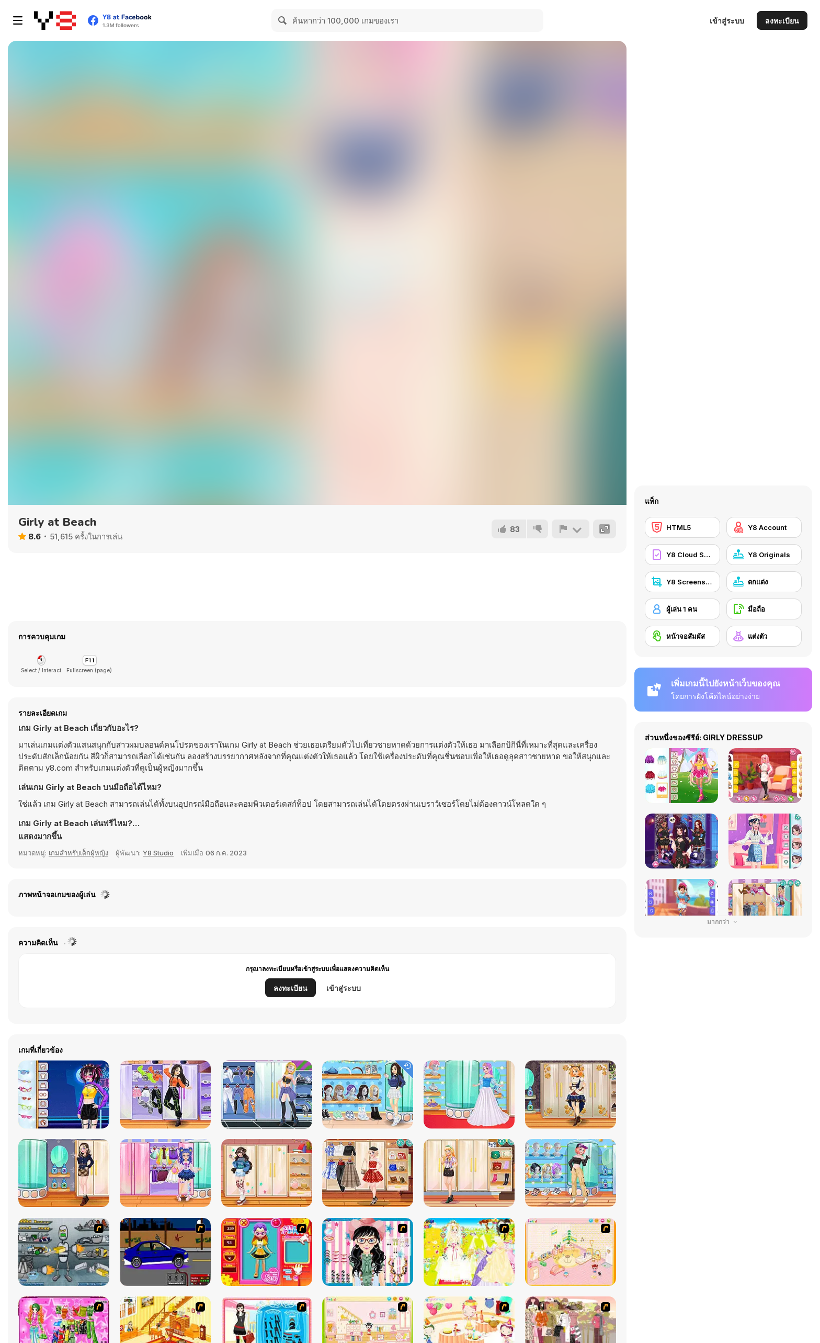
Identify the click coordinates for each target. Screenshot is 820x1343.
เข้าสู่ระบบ (727, 20)
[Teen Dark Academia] (63, 1173)
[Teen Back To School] (367, 1094)
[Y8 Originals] (764, 554)
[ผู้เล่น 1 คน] (682, 609)
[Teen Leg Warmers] (266, 1173)
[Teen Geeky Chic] (469, 1173)
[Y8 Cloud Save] (682, 554)
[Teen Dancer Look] (165, 1094)
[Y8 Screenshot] (682, 581)
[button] (40, 836)
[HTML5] (682, 527)
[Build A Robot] (63, 1252)
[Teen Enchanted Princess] (469, 1094)
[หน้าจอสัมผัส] (682, 636)
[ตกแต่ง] (764, 581)
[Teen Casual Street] (570, 1173)
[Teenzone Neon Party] (63, 1094)
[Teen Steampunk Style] (570, 1094)
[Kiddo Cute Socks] (165, 1173)
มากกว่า (723, 922)
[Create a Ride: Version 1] (165, 1252)
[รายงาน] (570, 529)
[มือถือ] (764, 609)
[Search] (282, 20)
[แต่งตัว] (764, 636)
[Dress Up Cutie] (367, 1252)
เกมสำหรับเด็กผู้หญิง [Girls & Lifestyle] (78, 853)
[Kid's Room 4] (570, 1252)
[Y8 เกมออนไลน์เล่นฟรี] (54, 20)
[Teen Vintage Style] (367, 1173)
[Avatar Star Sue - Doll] (266, 1252)
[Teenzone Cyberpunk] (266, 1094)
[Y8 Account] (764, 527)
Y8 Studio (158, 853)
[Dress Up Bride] (469, 1252)
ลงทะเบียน (782, 20)
